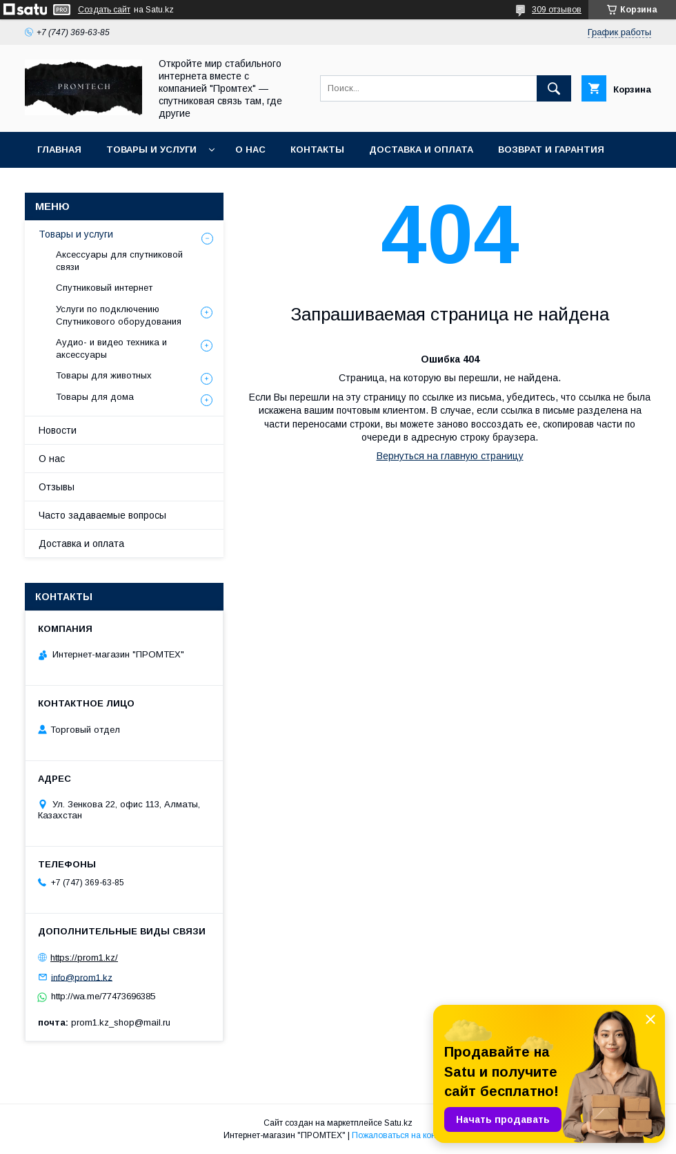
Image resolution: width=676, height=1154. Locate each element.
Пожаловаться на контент (402, 1135)
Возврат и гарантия (551, 149)
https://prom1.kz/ (84, 957)
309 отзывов (556, 10)
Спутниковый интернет (104, 287)
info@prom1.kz (81, 977)
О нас (250, 149)
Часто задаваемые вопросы (102, 515)
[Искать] (554, 88)
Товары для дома (95, 397)
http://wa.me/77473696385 (103, 996)
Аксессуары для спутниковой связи (119, 260)
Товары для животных (104, 375)
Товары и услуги (151, 149)
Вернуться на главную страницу (450, 455)
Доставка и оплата (421, 149)
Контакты (317, 149)
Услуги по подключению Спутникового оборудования (118, 315)
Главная (59, 149)
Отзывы (56, 486)
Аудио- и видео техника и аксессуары (111, 348)
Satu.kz (398, 1123)
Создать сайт (104, 10)
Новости (58, 430)
